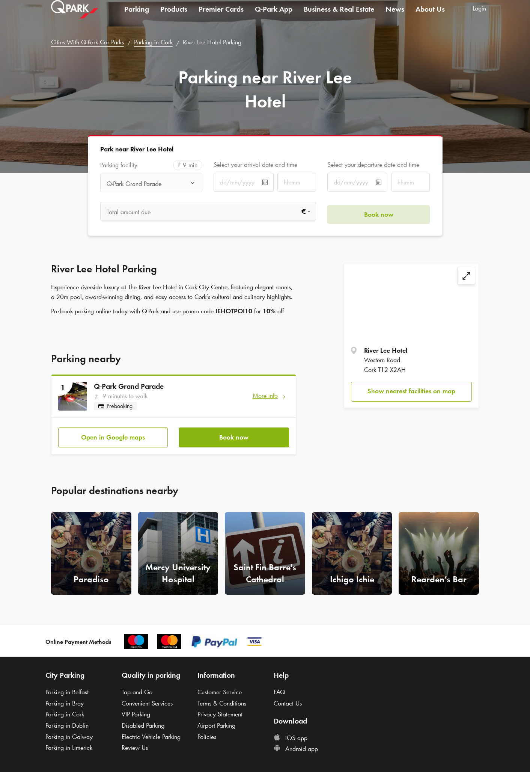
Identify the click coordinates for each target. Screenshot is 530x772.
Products (173, 16)
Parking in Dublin (67, 722)
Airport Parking (216, 722)
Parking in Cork (153, 42)
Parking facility (118, 165)
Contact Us (288, 700)
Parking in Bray (64, 700)
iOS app (290, 734)
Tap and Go (137, 688)
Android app (296, 746)
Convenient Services (147, 700)
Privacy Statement (219, 711)
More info (265, 395)
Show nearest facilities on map (411, 391)
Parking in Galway (69, 733)
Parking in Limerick (68, 744)
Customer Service (219, 688)
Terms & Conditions (221, 700)
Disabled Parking (143, 722)
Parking (136, 16)
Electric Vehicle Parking (151, 733)
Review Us (135, 744)
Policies (206, 733)
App (273, 16)
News (394, 16)
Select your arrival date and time (255, 164)
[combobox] (151, 183)
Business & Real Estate (339, 16)
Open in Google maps (113, 434)
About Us (430, 16)
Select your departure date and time (373, 164)
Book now (233, 434)
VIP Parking (136, 711)
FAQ (279, 688)
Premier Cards (221, 16)
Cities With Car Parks (87, 42)
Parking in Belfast (67, 688)
